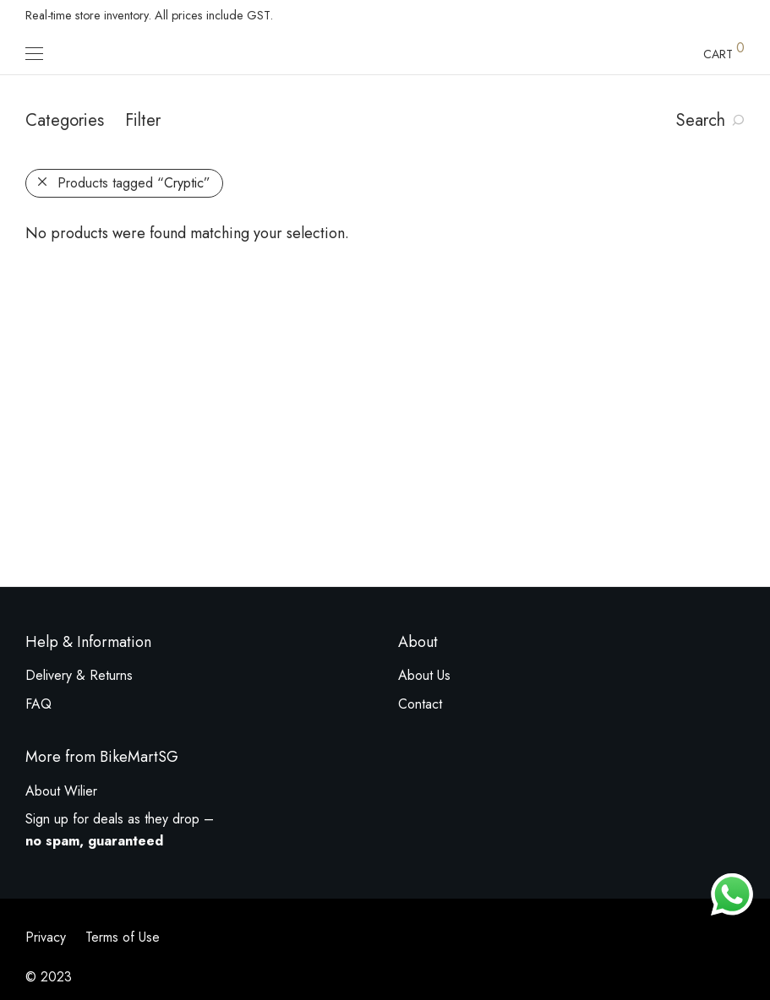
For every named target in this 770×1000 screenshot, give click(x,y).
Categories (64, 120)
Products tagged (133, 183)
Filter (143, 120)
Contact (420, 704)
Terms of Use (122, 937)
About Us (424, 675)
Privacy (45, 937)
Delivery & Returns (79, 675)
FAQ (38, 704)
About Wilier (61, 791)
